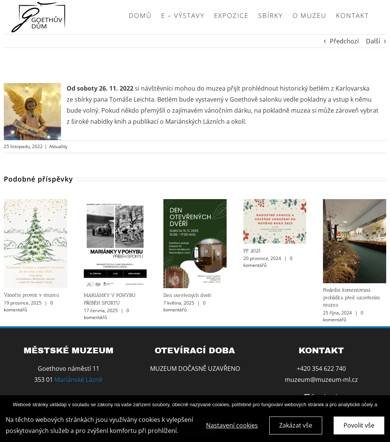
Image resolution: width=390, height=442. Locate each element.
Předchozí (344, 41)
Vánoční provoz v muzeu (31, 295)
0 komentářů (106, 314)
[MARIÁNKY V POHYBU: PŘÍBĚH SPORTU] (115, 203)
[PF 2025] (275, 203)
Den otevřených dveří (187, 295)
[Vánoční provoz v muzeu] (35, 203)
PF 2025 (252, 251)
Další (373, 41)
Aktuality (58, 146)
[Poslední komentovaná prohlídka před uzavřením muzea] (354, 203)
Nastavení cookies (232, 427)
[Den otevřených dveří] (195, 203)
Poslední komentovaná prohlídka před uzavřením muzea (351, 297)
